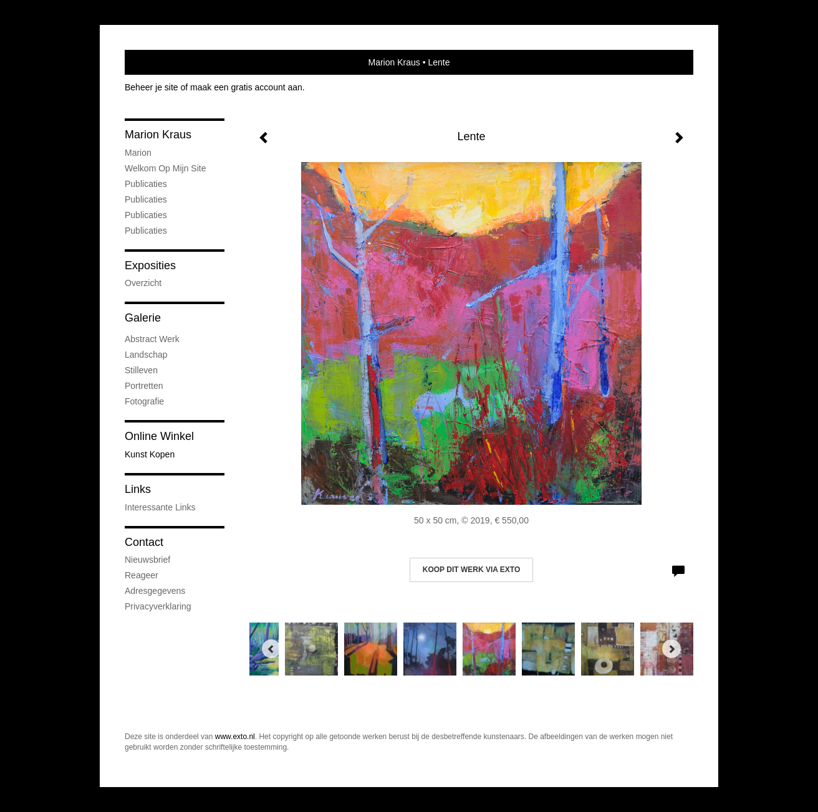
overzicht (143, 283)
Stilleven (141, 370)
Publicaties (146, 184)
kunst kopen (150, 454)
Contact (144, 542)
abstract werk (152, 339)
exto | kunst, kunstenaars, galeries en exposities (160, 62)
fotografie (144, 401)
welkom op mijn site (165, 168)
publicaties (146, 231)
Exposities (150, 265)
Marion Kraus (394, 62)
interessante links (160, 507)
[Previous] (271, 648)
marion (138, 153)
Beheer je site (151, 87)
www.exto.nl (235, 736)
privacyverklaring (158, 606)
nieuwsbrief (147, 560)
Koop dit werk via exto (471, 569)
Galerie (143, 318)
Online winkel (159, 436)
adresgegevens (155, 591)
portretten (144, 386)
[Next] (671, 648)
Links (138, 489)
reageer (141, 575)
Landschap (146, 355)
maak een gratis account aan (246, 87)
